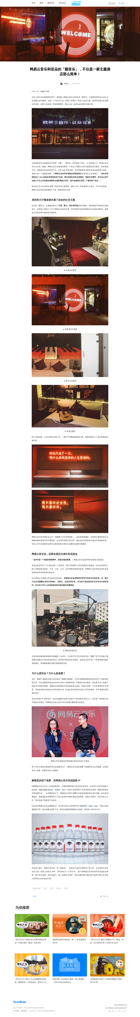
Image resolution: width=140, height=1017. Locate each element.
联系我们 (24, 1011)
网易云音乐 (37, 888)
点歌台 (50, 790)
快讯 (33, 3)
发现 (41, 3)
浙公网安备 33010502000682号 (116, 1008)
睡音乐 (59, 888)
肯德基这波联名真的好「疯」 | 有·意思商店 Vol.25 (69, 941)
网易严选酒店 (67, 679)
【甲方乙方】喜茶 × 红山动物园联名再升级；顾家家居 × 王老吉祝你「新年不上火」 (31, 980)
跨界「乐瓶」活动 (90, 806)
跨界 (65, 888)
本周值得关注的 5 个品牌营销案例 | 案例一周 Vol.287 (106, 980)
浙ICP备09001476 (120, 1005)
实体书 (57, 790)
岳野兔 (66, 83)
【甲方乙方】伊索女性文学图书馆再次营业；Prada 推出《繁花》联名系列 (30, 941)
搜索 (113, 3)
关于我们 (16, 1011)
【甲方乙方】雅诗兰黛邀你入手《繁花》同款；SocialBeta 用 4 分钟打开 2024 (106, 941)
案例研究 (50, 3)
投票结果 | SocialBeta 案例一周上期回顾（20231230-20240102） (68, 980)
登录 (122, 3)
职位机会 (62, 3)
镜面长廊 (42, 790)
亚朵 (45, 888)
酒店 (51, 888)
